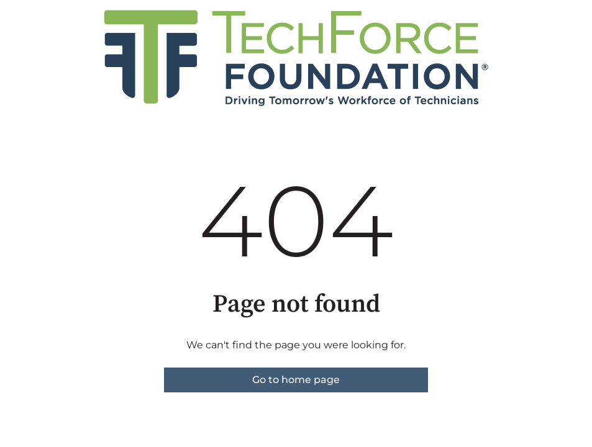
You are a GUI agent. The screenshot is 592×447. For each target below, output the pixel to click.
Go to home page (296, 380)
